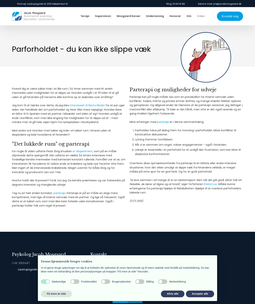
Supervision (103, 16)
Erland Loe (210, 184)
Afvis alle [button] (172, 293)
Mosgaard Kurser (128, 16)
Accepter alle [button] (200, 293)
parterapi (59, 193)
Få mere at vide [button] (56, 293)
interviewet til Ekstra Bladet (87, 105)
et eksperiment (83, 151)
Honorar (175, 16)
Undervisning (155, 16)
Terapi (84, 16)
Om (188, 16)
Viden (201, 16)
